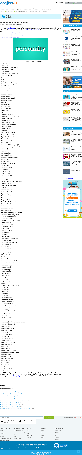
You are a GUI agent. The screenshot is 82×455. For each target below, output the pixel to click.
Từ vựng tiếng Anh (18, 430)
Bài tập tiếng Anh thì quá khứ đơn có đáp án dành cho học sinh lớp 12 (76, 156)
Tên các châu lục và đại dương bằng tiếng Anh (76, 30)
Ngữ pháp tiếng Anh (19, 428)
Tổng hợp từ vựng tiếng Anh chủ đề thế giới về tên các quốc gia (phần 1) (15, 408)
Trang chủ (4, 9)
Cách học (43, 428)
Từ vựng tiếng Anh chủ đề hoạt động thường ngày (75, 53)
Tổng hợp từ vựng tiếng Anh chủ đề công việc (75, 45)
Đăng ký (79, 2)
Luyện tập (29, 435)
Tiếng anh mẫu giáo (58, 430)
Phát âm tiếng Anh (4, 440)
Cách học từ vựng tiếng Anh (21, 11)
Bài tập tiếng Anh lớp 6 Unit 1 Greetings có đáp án (76, 148)
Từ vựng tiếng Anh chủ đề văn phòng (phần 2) (10, 404)
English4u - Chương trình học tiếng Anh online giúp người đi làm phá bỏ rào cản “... (76, 119)
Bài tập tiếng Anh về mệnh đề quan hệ (76, 169)
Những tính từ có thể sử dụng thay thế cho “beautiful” (14, 33)
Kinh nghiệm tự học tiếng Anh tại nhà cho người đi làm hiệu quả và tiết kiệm (76, 96)
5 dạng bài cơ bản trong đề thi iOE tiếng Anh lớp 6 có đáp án (76, 133)
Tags (5, 381)
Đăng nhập (70, 2)
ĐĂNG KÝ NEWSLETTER (49, 417)
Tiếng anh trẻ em (59, 428)
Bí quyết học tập (9, 11)
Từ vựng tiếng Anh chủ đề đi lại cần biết (76, 60)
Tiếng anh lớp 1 (57, 432)
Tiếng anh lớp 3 (57, 435)
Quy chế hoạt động (22, 447)
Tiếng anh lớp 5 (57, 439)
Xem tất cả (80, 73)
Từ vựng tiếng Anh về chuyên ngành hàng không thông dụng (76, 68)
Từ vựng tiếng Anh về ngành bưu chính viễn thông (76, 38)
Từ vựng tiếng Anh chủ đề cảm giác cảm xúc (9, 402)
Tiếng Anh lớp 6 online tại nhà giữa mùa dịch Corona (75, 111)
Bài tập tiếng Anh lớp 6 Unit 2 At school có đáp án (76, 140)
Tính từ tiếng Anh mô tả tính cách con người (38, 11)
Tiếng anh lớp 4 (57, 437)
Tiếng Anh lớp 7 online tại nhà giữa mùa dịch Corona (75, 103)
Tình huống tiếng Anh (5, 438)
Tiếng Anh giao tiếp (5, 428)
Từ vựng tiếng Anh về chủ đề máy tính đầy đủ (10, 406)
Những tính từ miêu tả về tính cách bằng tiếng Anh (13, 35)
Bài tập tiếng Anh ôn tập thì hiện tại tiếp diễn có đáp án (76, 163)
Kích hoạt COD (59, 2)
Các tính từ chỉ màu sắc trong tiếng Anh (11, 37)
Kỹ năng (29, 428)
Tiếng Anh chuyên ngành (20, 433)
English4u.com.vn (69, 178)
